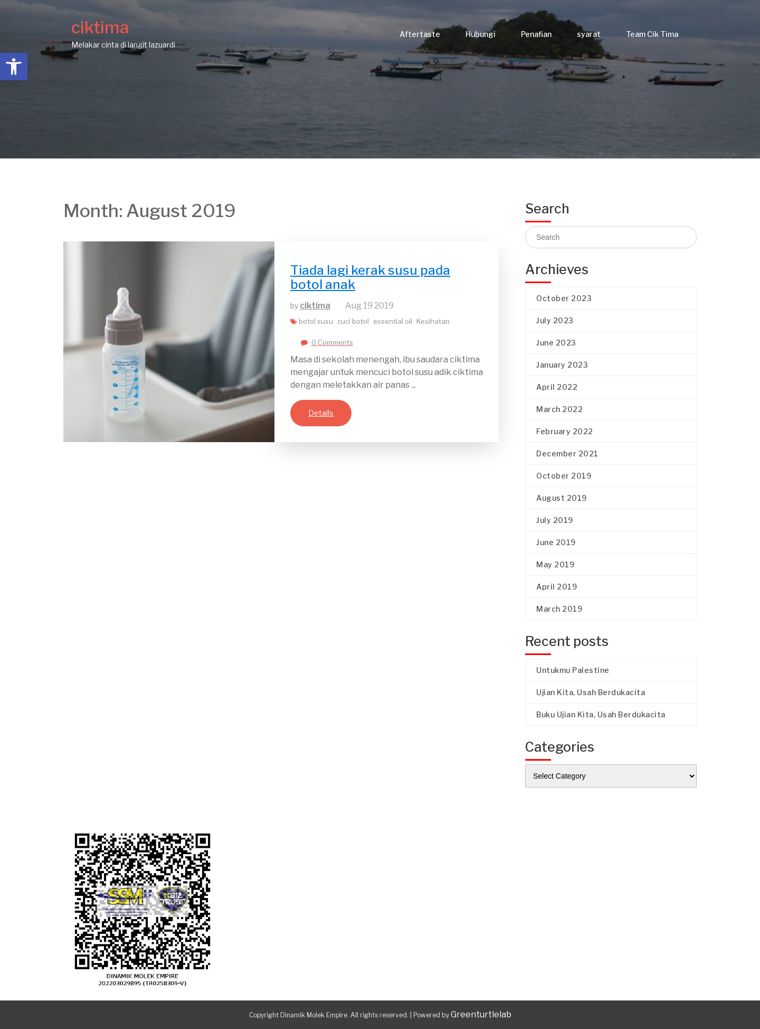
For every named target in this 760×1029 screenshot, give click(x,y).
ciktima (100, 27)
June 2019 (556, 542)
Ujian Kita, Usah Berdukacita (590, 692)
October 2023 (564, 298)
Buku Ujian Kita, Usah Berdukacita (601, 714)
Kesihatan (433, 321)
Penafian (536, 34)
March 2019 (559, 608)
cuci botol (353, 321)
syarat (589, 34)
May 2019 (555, 564)
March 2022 (559, 409)
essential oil (392, 321)
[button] (13, 66)
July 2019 (554, 520)
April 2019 (556, 586)
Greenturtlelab (481, 1014)
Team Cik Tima (652, 34)
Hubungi (481, 34)
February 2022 (564, 431)
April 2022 (556, 386)
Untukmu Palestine (573, 670)
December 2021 (567, 453)
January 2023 (562, 364)
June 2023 (556, 342)
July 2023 (555, 320)
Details (321, 412)
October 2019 (563, 475)
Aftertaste (420, 34)
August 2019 (561, 497)
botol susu (316, 321)
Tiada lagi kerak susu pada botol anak (370, 277)
